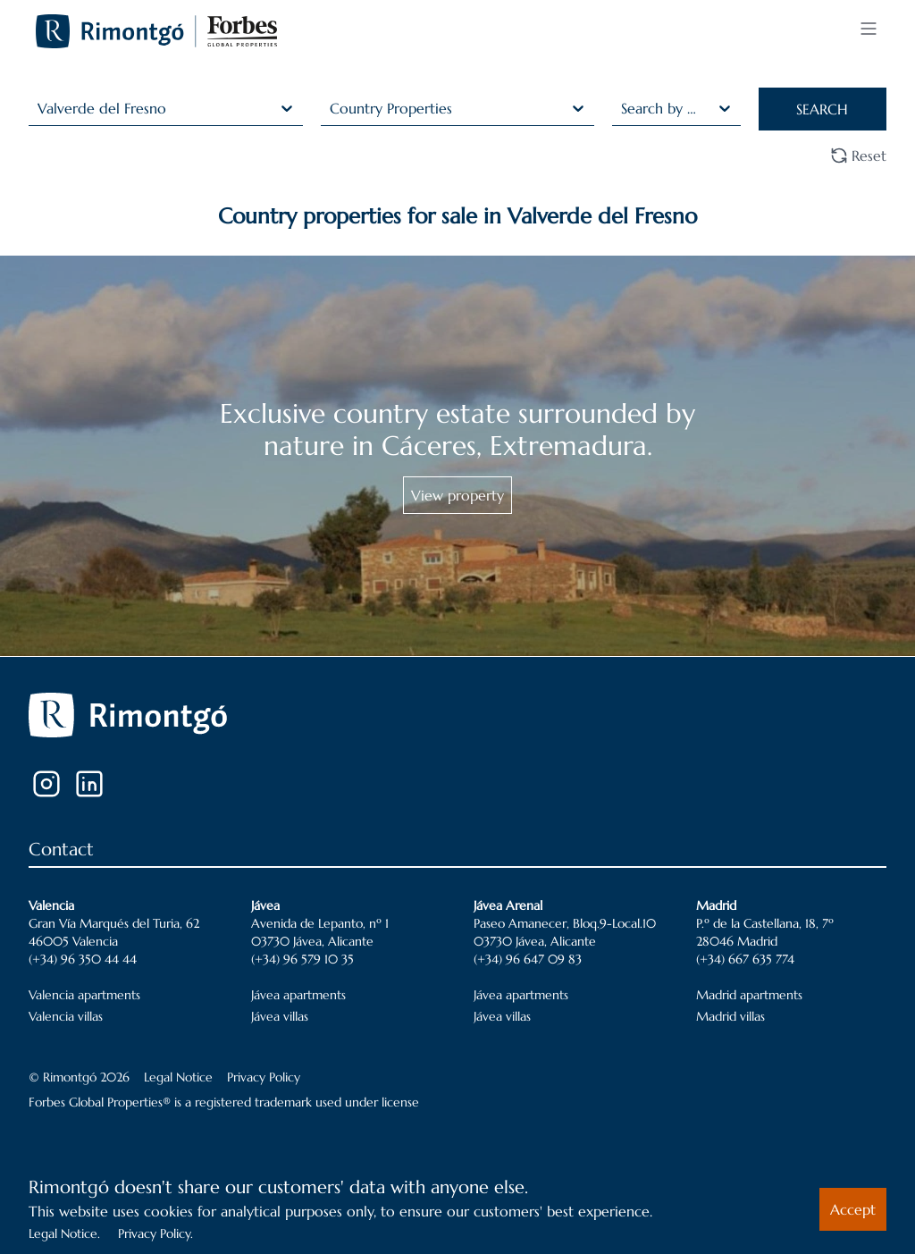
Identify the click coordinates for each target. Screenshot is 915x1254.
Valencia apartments (84, 995)
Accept (853, 1209)
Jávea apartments (298, 995)
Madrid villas (730, 1016)
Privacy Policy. (155, 1233)
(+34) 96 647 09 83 (528, 959)
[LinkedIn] (89, 784)
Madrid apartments (749, 995)
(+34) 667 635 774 (745, 959)
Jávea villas (279, 1016)
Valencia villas (66, 1016)
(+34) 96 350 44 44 (83, 959)
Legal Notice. (64, 1233)
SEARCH (822, 109)
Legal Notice (178, 1077)
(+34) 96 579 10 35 (302, 959)
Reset (858, 155)
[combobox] (40, 108)
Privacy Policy (263, 1077)
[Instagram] (46, 784)
